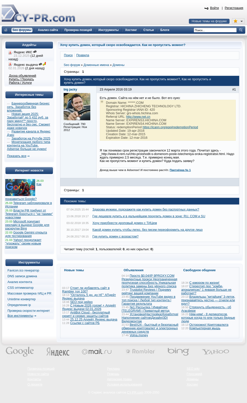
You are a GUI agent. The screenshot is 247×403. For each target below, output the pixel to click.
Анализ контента (19, 282)
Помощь (113, 374)
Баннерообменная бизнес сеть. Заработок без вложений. (28, 107)
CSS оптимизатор (20, 288)
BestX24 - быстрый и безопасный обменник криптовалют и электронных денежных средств (150, 328)
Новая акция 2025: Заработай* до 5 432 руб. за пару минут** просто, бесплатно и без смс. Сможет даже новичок (28, 121)
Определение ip (19, 305)
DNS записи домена (22, 276)
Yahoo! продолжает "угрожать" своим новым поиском (23, 243)
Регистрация (234, 8)
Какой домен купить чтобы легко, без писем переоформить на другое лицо (148, 230)
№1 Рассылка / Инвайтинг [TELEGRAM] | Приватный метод (146, 309)
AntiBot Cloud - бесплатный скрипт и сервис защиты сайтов (86, 314)
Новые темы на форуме (209, 21)
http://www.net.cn (138, 116)
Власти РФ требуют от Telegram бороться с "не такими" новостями (29, 214)
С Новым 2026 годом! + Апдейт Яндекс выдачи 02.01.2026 (89, 307)
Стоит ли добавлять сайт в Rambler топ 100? (86, 289)
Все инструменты (20, 316)
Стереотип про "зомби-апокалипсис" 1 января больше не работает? (206, 289)
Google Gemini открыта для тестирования (26, 234)
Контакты (34, 379)
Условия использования (124, 384)
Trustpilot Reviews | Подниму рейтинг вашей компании (146, 291)
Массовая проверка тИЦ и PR (29, 293)
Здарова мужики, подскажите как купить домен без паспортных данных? (146, 209)
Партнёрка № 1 (180, 170)
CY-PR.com (135, 392)
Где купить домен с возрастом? (116, 236)
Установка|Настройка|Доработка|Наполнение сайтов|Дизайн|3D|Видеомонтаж (150, 317)
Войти (214, 8)
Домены (193, 379)
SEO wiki (193, 368)
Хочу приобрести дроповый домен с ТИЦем (125, 223)
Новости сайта (38, 374)
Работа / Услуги (20, 82)
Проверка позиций (40, 368)
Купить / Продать (21, 79)
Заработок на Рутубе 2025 (30, 138)
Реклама (113, 368)
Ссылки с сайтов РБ (85, 323)
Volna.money (139, 335)
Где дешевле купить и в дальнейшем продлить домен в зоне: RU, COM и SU (149, 216)
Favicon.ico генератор (23, 270)
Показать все (16, 156)
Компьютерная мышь (205, 328)
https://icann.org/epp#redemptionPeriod (170, 127)
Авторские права (119, 379)
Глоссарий (194, 374)
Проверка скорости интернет (28, 310)
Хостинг (192, 384)
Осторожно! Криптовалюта (209, 324)
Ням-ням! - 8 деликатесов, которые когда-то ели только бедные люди (208, 317)
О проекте (34, 384)
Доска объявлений (22, 76)
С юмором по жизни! (204, 282)
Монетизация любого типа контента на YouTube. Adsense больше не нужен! (28, 145)
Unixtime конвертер (21, 299)
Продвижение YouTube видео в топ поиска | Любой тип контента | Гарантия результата (149, 300)
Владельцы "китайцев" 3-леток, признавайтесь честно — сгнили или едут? (208, 300)
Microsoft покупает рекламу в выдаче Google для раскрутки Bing (27, 225)
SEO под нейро (81, 302)
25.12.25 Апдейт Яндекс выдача (93, 319)
